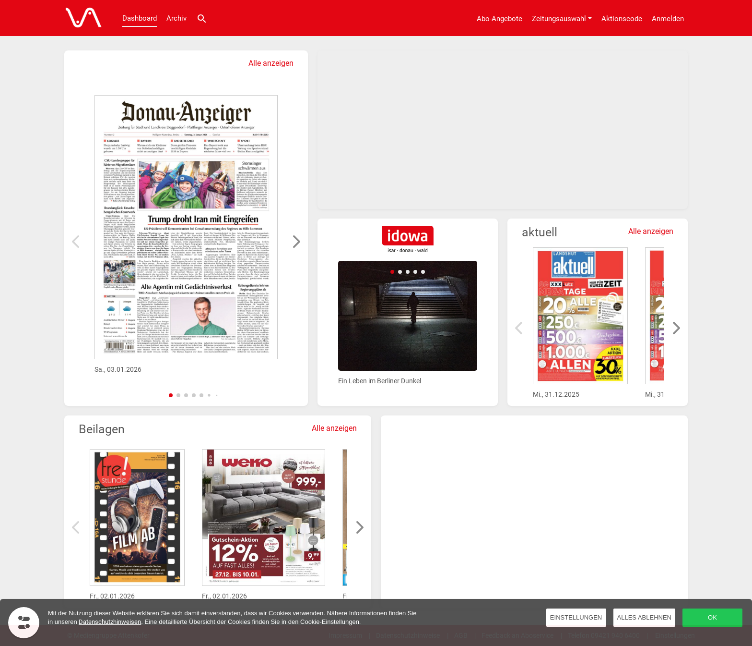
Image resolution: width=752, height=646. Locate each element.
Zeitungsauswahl (559, 18)
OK (712, 617)
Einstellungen (576, 617)
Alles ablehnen (644, 617)
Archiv (176, 18)
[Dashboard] (81, 18)
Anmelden (668, 18)
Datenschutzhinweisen (110, 621)
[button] (171, 395)
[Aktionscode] (621, 18)
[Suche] (202, 18)
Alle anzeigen (271, 63)
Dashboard (139, 18)
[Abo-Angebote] (499, 18)
